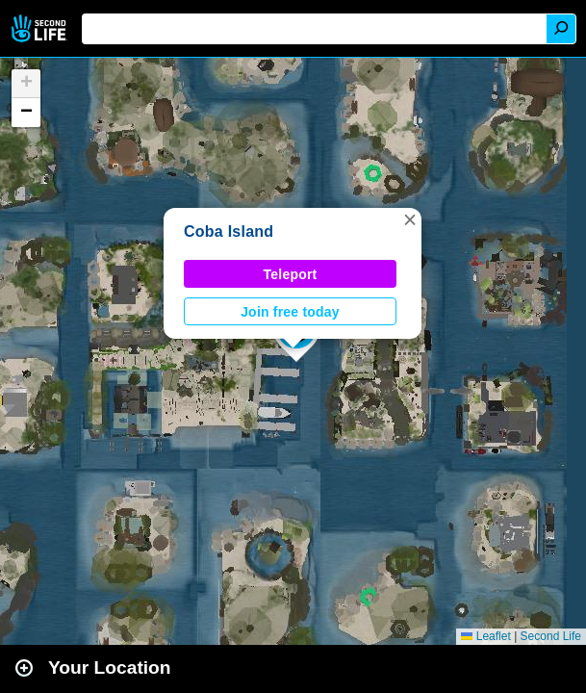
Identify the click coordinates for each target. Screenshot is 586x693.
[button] (409, 219)
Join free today (290, 312)
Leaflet (485, 636)
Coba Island (228, 231)
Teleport (291, 274)
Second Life (41, 28)
